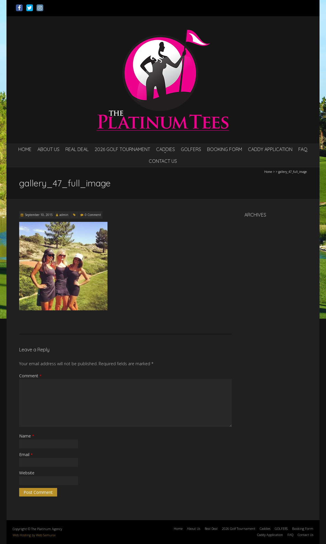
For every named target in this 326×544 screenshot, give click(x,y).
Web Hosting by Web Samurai (34, 535)
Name (26, 436)
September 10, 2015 (39, 215)
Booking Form (224, 149)
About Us (48, 149)
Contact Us (163, 161)
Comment (30, 375)
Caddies (165, 149)
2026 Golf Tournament (122, 149)
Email (26, 454)
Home (25, 149)
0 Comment (93, 215)
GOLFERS (191, 149)
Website (26, 473)
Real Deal (77, 149)
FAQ (302, 149)
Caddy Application (270, 149)
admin (63, 215)
